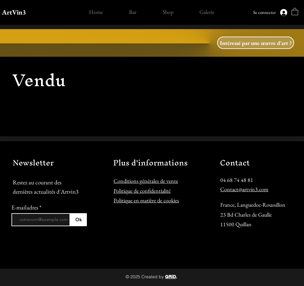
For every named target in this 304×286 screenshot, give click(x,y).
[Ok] (78, 219)
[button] (295, 11)
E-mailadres (25, 207)
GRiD (170, 276)
